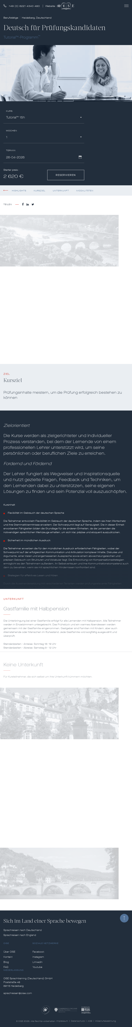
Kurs (9, 111)
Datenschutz (78, 1021)
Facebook (38, 951)
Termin (10, 150)
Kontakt (7, 957)
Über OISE (9, 951)
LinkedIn (37, 962)
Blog (6, 962)
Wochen (11, 130)
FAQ (5, 967)
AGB (90, 1021)
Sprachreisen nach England (19, 935)
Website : (53, 6)
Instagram (38, 957)
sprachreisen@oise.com (17, 993)
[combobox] (43, 118)
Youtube (37, 967)
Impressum (62, 1021)
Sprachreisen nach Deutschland (22, 930)
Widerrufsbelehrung (105, 1021)
